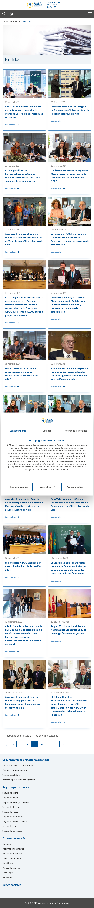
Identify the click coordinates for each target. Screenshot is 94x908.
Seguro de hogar (10, 797)
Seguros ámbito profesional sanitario (26, 760)
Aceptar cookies (75, 486)
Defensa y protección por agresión (18, 779)
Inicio (5, 21)
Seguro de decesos (11, 807)
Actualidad (15, 21)
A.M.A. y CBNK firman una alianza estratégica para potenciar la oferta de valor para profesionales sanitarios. (24, 112)
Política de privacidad (12, 853)
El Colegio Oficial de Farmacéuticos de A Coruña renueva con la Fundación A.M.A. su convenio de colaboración (23, 176)
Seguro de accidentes (12, 816)
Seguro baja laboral (11, 774)
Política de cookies (11, 867)
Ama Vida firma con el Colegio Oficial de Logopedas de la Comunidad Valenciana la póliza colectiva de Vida (22, 702)
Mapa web (7, 877)
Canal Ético (7, 863)
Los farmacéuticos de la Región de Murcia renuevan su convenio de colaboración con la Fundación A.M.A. (69, 176)
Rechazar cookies (19, 486)
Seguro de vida (9, 826)
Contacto (6, 844)
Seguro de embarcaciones (14, 821)
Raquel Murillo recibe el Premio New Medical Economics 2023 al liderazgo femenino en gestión (68, 630)
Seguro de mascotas (12, 830)
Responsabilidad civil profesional (17, 765)
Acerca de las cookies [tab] (76, 430)
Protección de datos (11, 858)
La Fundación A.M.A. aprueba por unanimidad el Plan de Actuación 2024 (23, 566)
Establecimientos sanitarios (15, 770)
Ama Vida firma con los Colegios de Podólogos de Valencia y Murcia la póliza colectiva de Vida (70, 110)
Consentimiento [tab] (18, 430)
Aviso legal (7, 872)
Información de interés (13, 848)
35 (57, 743)
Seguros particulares (15, 787)
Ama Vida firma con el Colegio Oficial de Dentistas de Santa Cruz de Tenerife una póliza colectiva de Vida (24, 239)
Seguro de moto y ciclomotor (16, 802)
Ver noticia (12, 124)
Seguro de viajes (10, 811)
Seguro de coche (10, 792)
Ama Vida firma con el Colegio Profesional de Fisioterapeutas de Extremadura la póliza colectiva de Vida (70, 504)
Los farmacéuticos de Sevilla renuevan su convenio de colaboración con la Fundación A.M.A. (21, 374)
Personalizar (47, 486)
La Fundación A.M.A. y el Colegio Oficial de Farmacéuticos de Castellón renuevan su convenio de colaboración (70, 239)
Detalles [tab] (47, 430)
